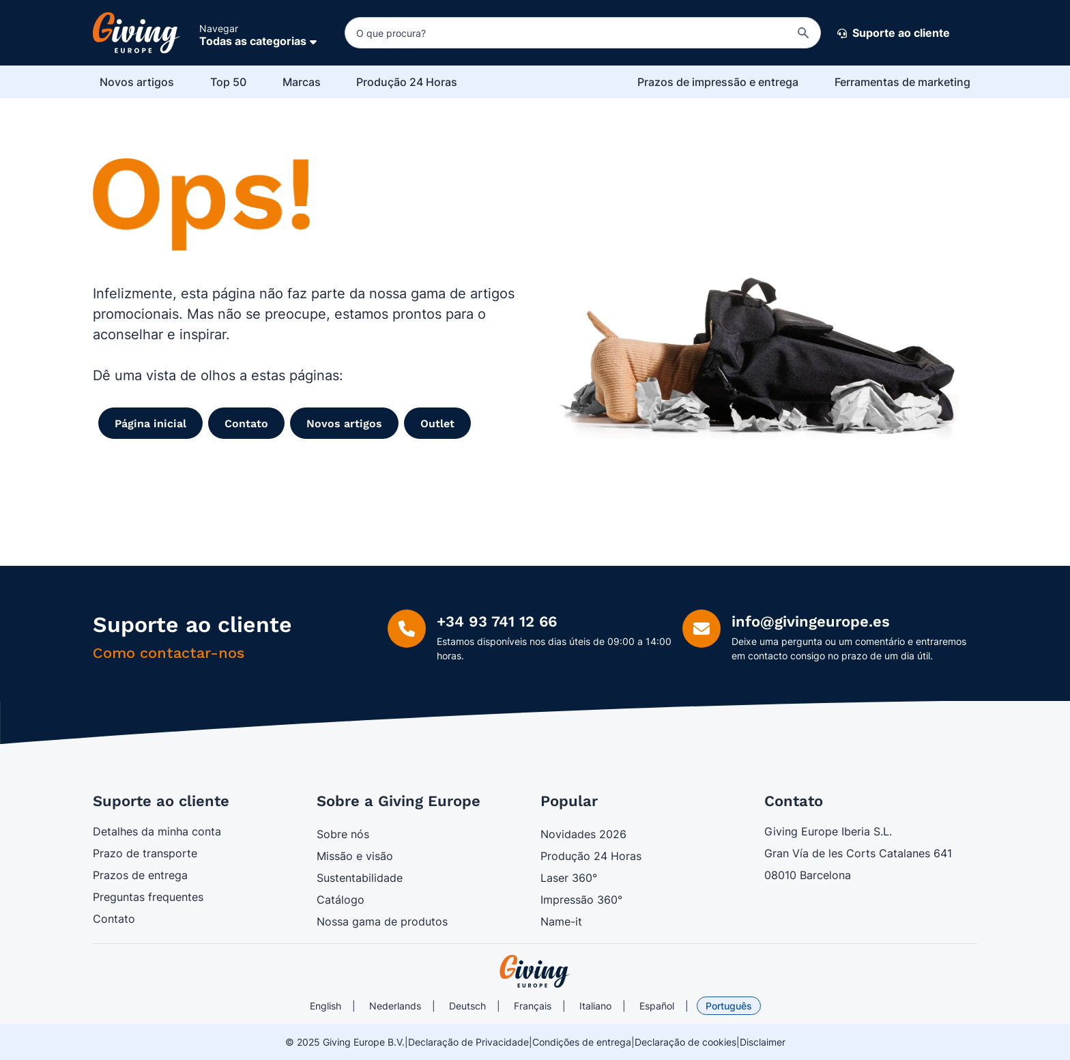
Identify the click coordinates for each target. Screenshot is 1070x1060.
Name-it (561, 921)
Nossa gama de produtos (382, 921)
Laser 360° (568, 878)
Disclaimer (762, 1042)
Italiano (595, 1006)
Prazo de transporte (145, 853)
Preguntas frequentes (148, 897)
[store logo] (535, 971)
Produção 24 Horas (590, 856)
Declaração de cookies (685, 1042)
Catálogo (340, 899)
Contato (114, 919)
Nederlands (395, 1006)
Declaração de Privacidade (468, 1042)
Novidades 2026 (583, 834)
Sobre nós (343, 834)
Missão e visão (355, 856)
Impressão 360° (581, 899)
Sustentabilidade (360, 878)
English (325, 1006)
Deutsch (467, 1006)
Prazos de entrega (140, 875)
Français (532, 1006)
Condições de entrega (581, 1042)
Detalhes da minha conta (157, 831)
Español (656, 1006)
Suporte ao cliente (893, 34)
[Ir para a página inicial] (136, 32)
